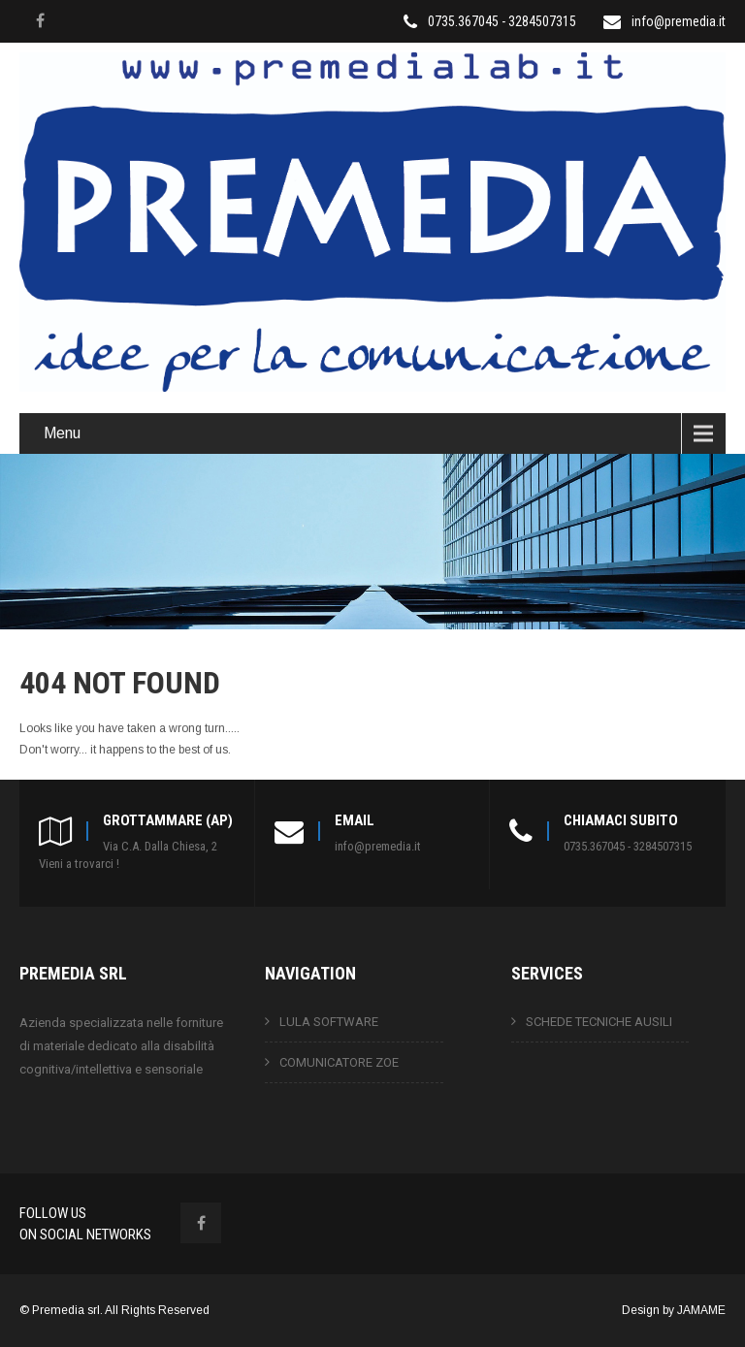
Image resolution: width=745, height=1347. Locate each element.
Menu (62, 433)
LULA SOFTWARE (328, 1021)
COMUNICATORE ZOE (339, 1062)
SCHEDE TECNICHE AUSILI (599, 1021)
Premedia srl (66, 1310)
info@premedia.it (679, 21)
